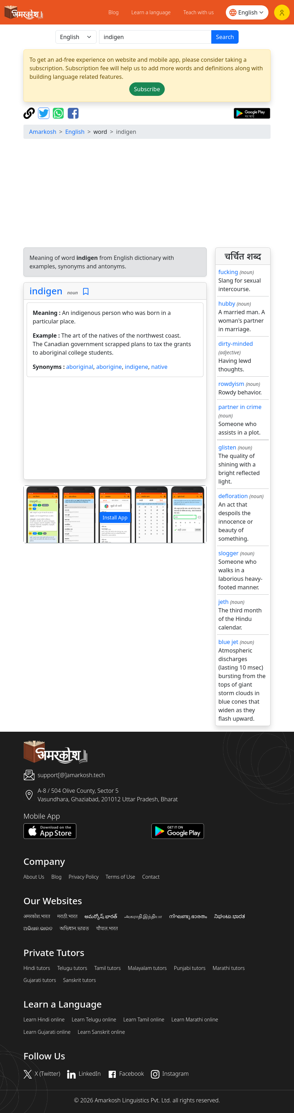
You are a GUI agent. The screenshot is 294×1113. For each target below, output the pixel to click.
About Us (33, 876)
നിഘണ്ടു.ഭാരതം (188, 916)
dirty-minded (235, 344)
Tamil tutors (107, 968)
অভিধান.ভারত (74, 928)
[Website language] (247, 12)
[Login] (282, 12)
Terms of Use (120, 876)
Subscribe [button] (147, 89)
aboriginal (79, 367)
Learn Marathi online (195, 1019)
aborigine (109, 367)
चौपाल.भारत (107, 928)
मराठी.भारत (67, 916)
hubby (226, 303)
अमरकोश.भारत (36, 916)
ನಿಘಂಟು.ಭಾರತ (229, 916)
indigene (136, 367)
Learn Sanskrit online (101, 1032)
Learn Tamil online (143, 1019)
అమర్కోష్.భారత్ (101, 916)
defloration (233, 496)
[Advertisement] (147, 194)
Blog (113, 12)
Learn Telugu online (94, 1019)
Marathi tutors (229, 968)
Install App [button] (115, 517)
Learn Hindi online (44, 1019)
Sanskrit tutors (79, 980)
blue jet (228, 642)
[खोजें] (155, 37)
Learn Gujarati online (47, 1032)
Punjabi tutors (190, 968)
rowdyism (231, 384)
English (75, 132)
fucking (228, 272)
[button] (37, 514)
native (159, 367)
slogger (228, 553)
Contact (150, 876)
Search (225, 37)
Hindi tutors (36, 968)
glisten (227, 447)
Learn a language (151, 12)
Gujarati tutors (39, 980)
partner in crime (239, 407)
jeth (223, 602)
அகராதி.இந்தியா (143, 916)
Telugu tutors (72, 968)
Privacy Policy (83, 876)
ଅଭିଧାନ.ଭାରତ (38, 928)
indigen (45, 290)
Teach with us (199, 12)
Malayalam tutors (147, 968)
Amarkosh (42, 132)
